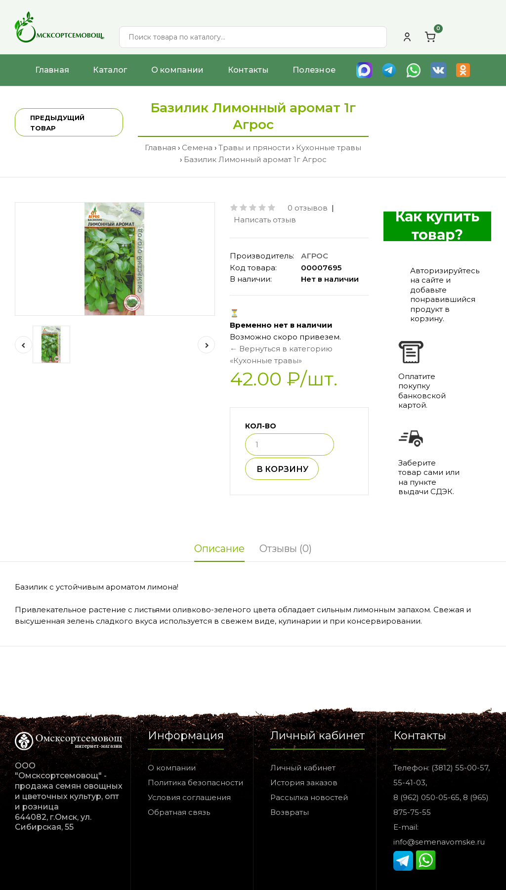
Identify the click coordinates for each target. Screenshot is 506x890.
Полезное (314, 70)
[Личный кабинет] (407, 37)
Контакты (248, 70)
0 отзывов (308, 207)
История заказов (303, 782)
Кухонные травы (328, 147)
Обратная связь (179, 812)
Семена (197, 147)
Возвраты (289, 812)
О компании (177, 70)
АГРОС (314, 255)
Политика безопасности (195, 782)
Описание (219, 548)
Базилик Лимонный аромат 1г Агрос (255, 159)
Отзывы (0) (285, 548)
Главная (52, 70)
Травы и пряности (254, 147)
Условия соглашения (189, 797)
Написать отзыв (265, 219)
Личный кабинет (303, 767)
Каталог (110, 70)
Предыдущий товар (57, 123)
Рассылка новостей (309, 797)
